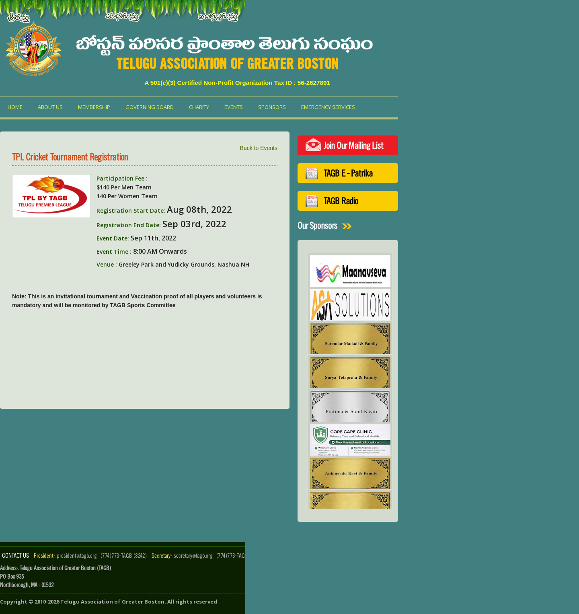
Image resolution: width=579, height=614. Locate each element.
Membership (94, 107)
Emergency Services (328, 107)
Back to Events (258, 148)
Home (15, 107)
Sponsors (272, 107)
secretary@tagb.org (193, 555)
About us (50, 107)
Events (233, 107)
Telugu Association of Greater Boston (112, 601)
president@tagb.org (77, 555)
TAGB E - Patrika (348, 173)
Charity (199, 107)
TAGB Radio (341, 200)
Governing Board (149, 107)
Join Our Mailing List (353, 145)
